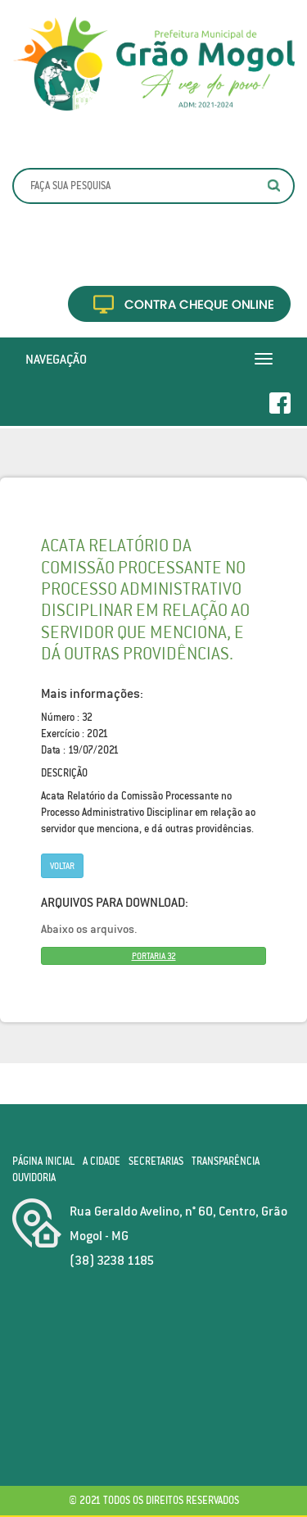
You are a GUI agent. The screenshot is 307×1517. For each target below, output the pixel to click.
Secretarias (156, 1161)
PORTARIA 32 (154, 956)
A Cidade (101, 1161)
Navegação (56, 359)
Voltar (62, 866)
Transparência (226, 1161)
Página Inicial (43, 1161)
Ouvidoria (34, 1177)
